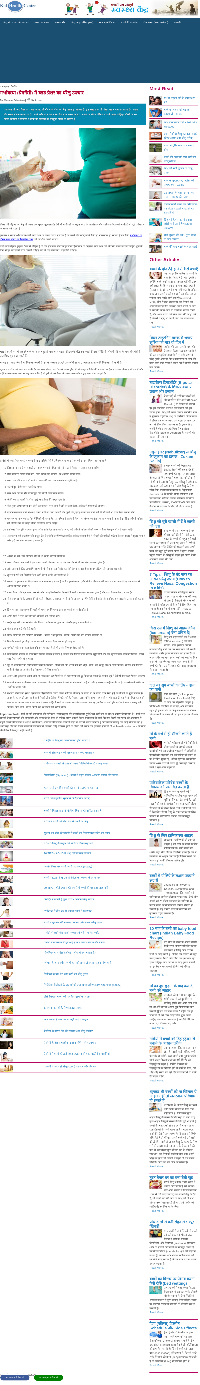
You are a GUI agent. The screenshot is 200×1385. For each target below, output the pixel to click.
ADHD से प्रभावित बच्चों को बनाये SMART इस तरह (71, 787)
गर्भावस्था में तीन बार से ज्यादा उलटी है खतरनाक (68, 910)
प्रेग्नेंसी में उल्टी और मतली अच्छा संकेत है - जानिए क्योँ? (71, 932)
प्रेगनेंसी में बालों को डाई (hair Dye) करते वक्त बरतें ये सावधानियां (77, 1053)
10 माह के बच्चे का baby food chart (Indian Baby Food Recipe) (172, 933)
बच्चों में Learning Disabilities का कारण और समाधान (72, 877)
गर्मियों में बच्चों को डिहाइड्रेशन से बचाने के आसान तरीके (172, 1041)
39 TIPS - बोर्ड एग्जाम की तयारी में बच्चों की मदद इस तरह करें (76, 887)
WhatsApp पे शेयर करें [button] (48, 1377)
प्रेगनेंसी (177, 22)
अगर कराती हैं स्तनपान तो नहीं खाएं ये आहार (66, 1019)
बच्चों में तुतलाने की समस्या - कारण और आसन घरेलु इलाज (73, 922)
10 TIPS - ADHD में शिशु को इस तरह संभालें (67, 853)
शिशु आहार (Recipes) (82, 22)
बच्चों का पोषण (42, 22)
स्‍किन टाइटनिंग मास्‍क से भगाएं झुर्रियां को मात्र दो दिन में (170, 340)
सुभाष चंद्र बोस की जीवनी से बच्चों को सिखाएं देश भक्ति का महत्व (77, 833)
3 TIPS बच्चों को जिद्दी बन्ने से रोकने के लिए (66, 821)
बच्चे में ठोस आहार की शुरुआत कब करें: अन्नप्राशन (69, 752)
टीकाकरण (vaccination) (155, 22)
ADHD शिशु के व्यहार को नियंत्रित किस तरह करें (68, 843)
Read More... (157, 326)
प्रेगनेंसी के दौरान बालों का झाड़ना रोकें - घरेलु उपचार (70, 1042)
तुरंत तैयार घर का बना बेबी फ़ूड (171, 1178)
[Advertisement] (100, 56)
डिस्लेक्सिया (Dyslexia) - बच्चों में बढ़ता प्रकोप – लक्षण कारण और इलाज (81, 775)
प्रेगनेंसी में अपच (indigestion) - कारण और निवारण (70, 1066)
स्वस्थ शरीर (60, 22)
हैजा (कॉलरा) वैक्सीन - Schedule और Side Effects (173, 1325)
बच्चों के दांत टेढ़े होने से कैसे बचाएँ (173, 269)
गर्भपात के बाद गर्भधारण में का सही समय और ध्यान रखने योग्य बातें (77, 962)
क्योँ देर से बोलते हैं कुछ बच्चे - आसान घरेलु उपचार (69, 899)
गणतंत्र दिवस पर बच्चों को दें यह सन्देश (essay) (68, 866)
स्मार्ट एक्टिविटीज (107, 22)
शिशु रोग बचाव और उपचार (16, 22)
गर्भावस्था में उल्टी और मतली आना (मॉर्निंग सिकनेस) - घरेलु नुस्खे (76, 763)
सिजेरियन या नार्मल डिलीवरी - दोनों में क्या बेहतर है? (70, 952)
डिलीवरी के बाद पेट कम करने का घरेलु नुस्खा (66, 974)
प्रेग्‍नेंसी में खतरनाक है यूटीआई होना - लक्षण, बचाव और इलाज (74, 942)
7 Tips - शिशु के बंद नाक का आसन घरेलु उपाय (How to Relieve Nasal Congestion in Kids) (173, 581)
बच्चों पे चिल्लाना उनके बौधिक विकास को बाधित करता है (72, 810)
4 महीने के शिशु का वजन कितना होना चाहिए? (67, 740)
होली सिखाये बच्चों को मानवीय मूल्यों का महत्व (67, 996)
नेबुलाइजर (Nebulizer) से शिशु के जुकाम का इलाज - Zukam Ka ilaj (172, 456)
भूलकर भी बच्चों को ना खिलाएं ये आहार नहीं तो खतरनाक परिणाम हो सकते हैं (172, 1096)
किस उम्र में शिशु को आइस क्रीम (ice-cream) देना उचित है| (172, 630)
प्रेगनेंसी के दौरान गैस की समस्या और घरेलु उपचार (68, 1031)
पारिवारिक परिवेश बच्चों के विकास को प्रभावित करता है (169, 785)
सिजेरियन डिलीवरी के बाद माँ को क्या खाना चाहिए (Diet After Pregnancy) (82, 984)
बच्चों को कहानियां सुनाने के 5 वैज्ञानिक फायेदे (67, 798)
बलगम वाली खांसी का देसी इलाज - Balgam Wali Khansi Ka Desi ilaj (180, 208)
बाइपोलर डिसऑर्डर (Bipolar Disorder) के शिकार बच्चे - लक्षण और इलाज (170, 387)
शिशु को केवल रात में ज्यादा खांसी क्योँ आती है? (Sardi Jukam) (178, 223)
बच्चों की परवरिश (129, 22)
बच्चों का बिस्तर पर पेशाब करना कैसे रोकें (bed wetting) (172, 1281)
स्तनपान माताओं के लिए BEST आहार (63, 1007)
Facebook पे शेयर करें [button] (14, 1377)
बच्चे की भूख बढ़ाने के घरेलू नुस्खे (180, 246)
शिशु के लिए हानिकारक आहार (171, 835)
